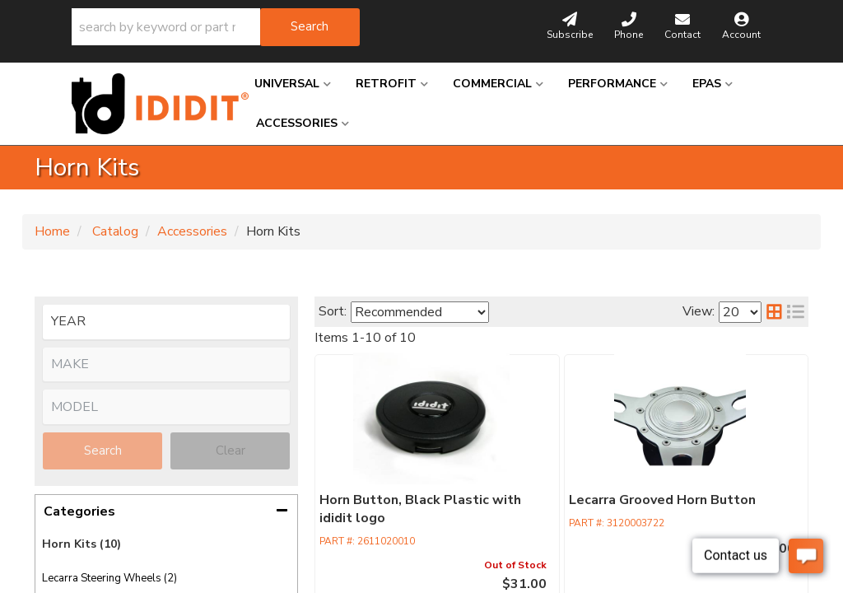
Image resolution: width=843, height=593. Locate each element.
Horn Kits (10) (81, 544)
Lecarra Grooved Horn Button (547, 501)
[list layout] (795, 312)
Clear (230, 450)
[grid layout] (774, 312)
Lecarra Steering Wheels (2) (109, 578)
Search (103, 450)
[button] (216, 27)
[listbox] (166, 322)
